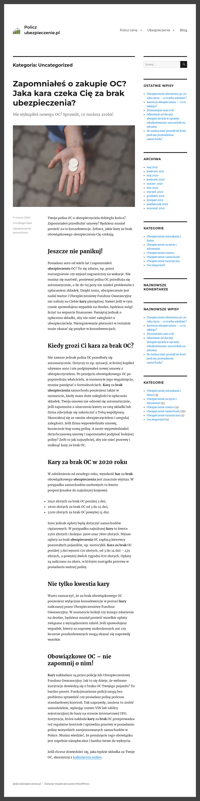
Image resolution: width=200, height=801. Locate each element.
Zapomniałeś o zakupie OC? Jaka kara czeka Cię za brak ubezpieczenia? (70, 93)
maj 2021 (152, 167)
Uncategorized (22, 222)
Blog (183, 30)
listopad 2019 (155, 200)
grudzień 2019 (155, 196)
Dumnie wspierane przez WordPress (66, 784)
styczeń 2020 (155, 192)
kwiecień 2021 (155, 171)
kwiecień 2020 (156, 179)
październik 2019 (157, 204)
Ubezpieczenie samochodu (163, 257)
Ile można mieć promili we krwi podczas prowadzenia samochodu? (166, 135)
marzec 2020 (155, 183)
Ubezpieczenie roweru (160, 253)
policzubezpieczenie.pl (27, 784)
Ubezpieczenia (158, 30)
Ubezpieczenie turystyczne (163, 261)
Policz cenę (129, 30)
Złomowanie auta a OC (160, 110)
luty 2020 (152, 187)
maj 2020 (152, 175)
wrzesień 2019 (156, 208)
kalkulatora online (87, 757)
